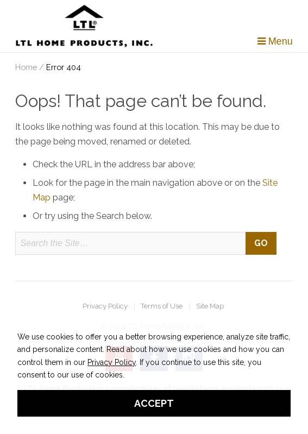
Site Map (210, 306)
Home (26, 67)
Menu (275, 41)
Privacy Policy (105, 306)
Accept (154, 403)
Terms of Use (162, 306)
